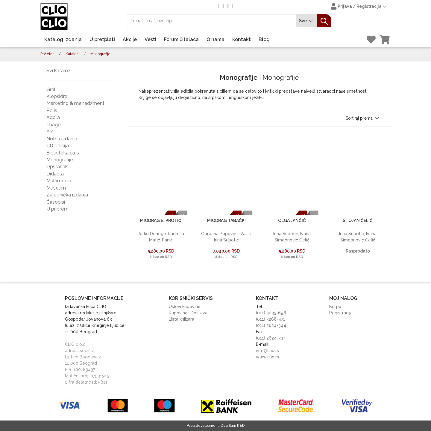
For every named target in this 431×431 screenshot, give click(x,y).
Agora (53, 117)
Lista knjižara (181, 319)
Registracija (341, 312)
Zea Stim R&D (233, 426)
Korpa (335, 306)
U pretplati (102, 39)
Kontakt (241, 39)
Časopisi (55, 202)
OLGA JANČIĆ (292, 220)
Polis (51, 110)
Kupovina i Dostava (188, 312)
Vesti (150, 39)
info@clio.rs (267, 350)
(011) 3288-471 (270, 319)
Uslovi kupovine (185, 306)
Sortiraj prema (363, 118)
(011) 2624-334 (271, 338)
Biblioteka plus (62, 153)
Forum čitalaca (181, 39)
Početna (47, 54)
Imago (53, 124)
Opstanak (57, 166)
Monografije (59, 160)
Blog (264, 39)
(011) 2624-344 (271, 325)
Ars (50, 131)
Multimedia (58, 181)
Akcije (130, 39)
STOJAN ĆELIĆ (358, 220)
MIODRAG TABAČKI (226, 220)
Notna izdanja (61, 139)
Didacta (55, 174)
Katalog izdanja (63, 39)
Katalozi (72, 54)
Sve (307, 20)
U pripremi (57, 209)
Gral (50, 89)
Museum (56, 188)
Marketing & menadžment (75, 103)
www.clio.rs (267, 357)
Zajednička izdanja (67, 195)
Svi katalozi (59, 70)
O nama (215, 39)
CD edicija (57, 145)
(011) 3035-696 (271, 312)
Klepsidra (56, 96)
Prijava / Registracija (359, 7)
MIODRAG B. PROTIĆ (160, 220)
